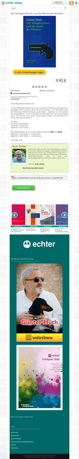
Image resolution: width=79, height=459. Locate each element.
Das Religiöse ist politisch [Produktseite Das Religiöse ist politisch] (45, 230)
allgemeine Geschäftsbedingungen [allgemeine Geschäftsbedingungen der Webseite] (22, 441)
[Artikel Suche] (37, 8)
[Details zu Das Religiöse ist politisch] (47, 214)
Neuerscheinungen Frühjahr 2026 (22, 417)
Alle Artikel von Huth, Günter (33, 168)
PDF (52, 132)
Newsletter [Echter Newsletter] (14, 432)
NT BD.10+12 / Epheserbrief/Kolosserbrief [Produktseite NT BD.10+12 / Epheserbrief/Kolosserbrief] (62, 230)
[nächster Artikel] (64, 215)
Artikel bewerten (23, 188)
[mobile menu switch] (76, 2)
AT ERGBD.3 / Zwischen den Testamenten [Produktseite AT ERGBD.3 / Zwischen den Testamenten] (17, 230)
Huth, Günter (39, 164)
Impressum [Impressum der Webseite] (14, 448)
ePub (60, 132)
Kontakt (13, 444)
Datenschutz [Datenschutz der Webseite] (15, 435)
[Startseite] (11, 3)
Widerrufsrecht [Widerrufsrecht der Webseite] (16, 438)
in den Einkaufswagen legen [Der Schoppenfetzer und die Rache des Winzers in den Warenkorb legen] (29, 72)
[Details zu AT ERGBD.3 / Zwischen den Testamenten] (18, 214)
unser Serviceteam (15, 98)
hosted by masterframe (32, 457)
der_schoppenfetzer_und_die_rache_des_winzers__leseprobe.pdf (37, 177)
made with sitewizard (47, 457)
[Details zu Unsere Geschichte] (33, 214)
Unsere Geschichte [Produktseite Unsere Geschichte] (31, 230)
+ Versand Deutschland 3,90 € (20, 93)
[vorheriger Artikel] (14, 215)
